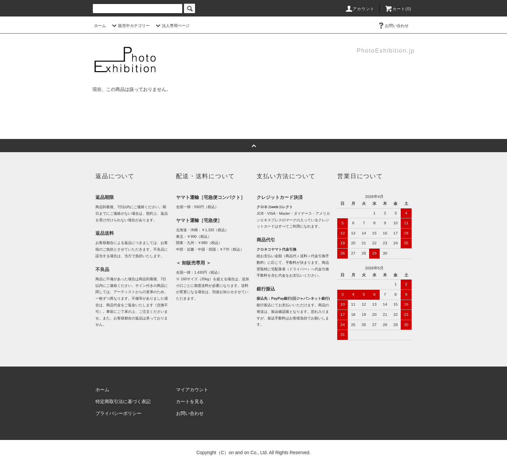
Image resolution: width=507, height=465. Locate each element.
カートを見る (190, 401)
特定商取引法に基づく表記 (123, 401)
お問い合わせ (393, 25)
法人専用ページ (172, 25)
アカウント (359, 9)
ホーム (100, 25)
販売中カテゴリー (130, 25)
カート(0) (398, 9)
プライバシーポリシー (118, 413)
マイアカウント (192, 389)
